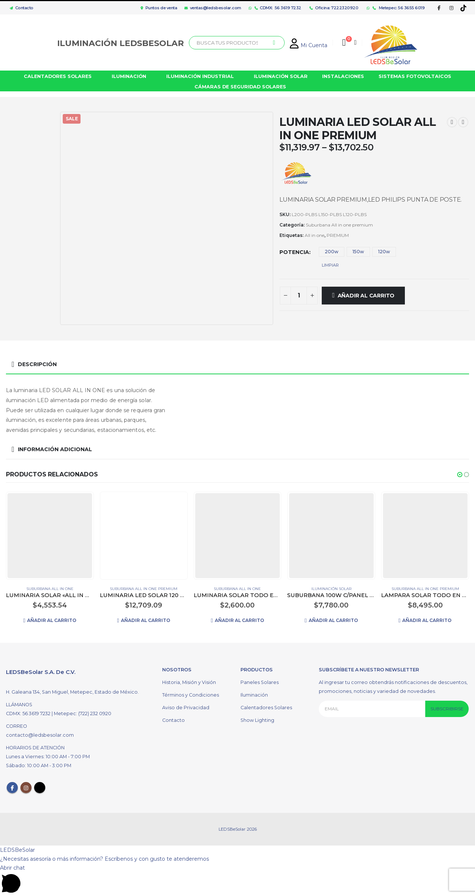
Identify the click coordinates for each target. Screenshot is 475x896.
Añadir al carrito (366, 295)
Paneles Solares (259, 683)
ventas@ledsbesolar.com (212, 7)
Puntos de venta (159, 7)
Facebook (12, 789)
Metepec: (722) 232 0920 (82, 715)
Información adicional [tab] (55, 449)
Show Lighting (257, 721)
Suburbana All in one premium (339, 225)
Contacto (19, 7)
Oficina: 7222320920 (333, 7)
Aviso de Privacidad (185, 708)
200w (331, 251)
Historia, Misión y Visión (189, 683)
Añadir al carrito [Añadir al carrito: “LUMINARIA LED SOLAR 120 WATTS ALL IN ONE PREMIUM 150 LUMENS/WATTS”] (145, 620)
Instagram (26, 789)
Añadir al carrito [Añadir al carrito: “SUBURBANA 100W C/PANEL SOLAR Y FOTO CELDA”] (333, 620)
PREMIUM (338, 235)
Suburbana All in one (49, 588)
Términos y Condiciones (190, 696)
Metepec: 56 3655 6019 (399, 7)
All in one (314, 235)
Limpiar (330, 265)
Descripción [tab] (37, 364)
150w (358, 251)
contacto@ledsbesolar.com (40, 736)
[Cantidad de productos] (299, 295)
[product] (49, 535)
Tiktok (39, 789)
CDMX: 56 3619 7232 (278, 7)
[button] (459, 474)
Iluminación (254, 696)
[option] (31, 138)
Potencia (294, 252)
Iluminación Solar (331, 588)
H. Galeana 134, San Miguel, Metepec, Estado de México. (72, 693)
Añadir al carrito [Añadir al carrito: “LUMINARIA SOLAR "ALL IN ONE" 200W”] (51, 620)
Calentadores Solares (266, 708)
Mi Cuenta (308, 45)
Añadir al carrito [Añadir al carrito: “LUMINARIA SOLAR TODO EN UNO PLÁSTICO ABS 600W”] (239, 620)
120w (384, 251)
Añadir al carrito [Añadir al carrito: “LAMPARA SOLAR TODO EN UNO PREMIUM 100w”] (427, 620)
